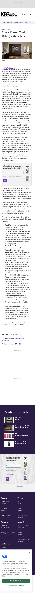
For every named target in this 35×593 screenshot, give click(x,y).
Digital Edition (21, 527)
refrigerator (5, 340)
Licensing (20, 534)
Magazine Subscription (23, 525)
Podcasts (3, 510)
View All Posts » (5, 501)
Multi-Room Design (22, 515)
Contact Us (3, 547)
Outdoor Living (21, 517)
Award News (4, 503)
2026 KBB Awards (18, 22)
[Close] (30, 552)
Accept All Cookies (16, 580)
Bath (19, 501)
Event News (4, 508)
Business (20, 506)
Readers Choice (4, 525)
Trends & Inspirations (6, 515)
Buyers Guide (21, 537)
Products (6, 30)
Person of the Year (5, 530)
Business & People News (7, 506)
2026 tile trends (28, 22)
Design (19, 508)
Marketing (20, 513)
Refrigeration (19, 338)
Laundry (20, 510)
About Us (20, 530)
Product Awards (5, 527)
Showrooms (20, 520)
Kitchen (19, 503)
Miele (4, 69)
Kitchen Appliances (15, 334)
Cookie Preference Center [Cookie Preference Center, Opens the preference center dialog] (16, 585)
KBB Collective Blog (5, 513)
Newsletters (20, 541)
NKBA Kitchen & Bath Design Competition (8, 533)
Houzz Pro (9, 22)
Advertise (20, 532)
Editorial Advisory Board (23, 539)
